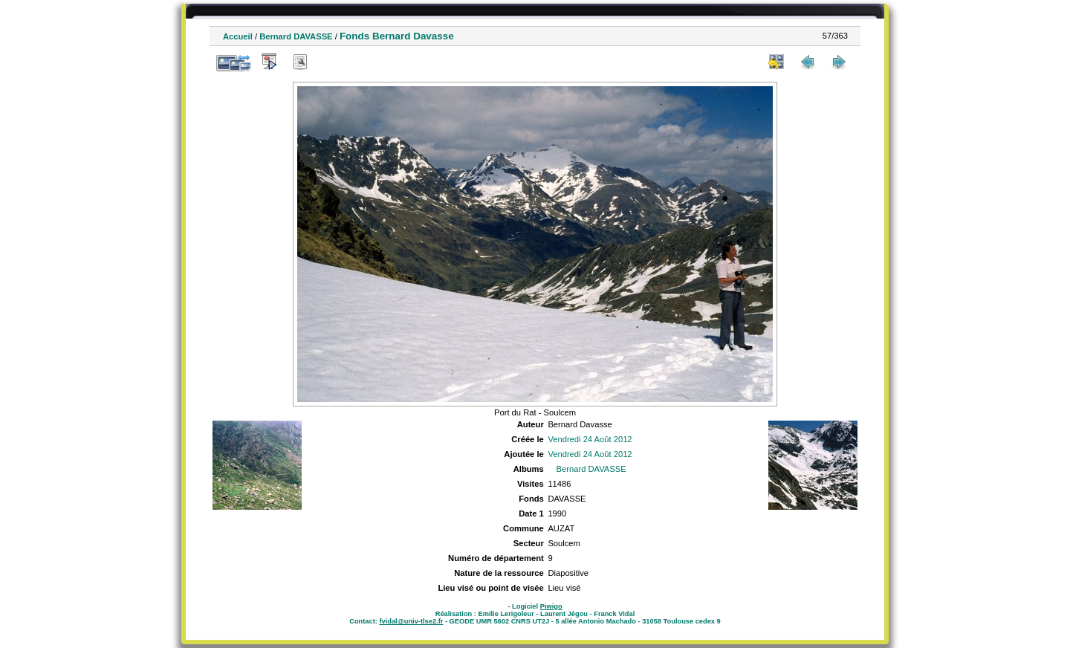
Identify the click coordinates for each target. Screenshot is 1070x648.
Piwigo (551, 606)
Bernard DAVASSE (295, 36)
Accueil (238, 36)
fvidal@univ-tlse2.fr (411, 621)
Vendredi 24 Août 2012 (590, 439)
